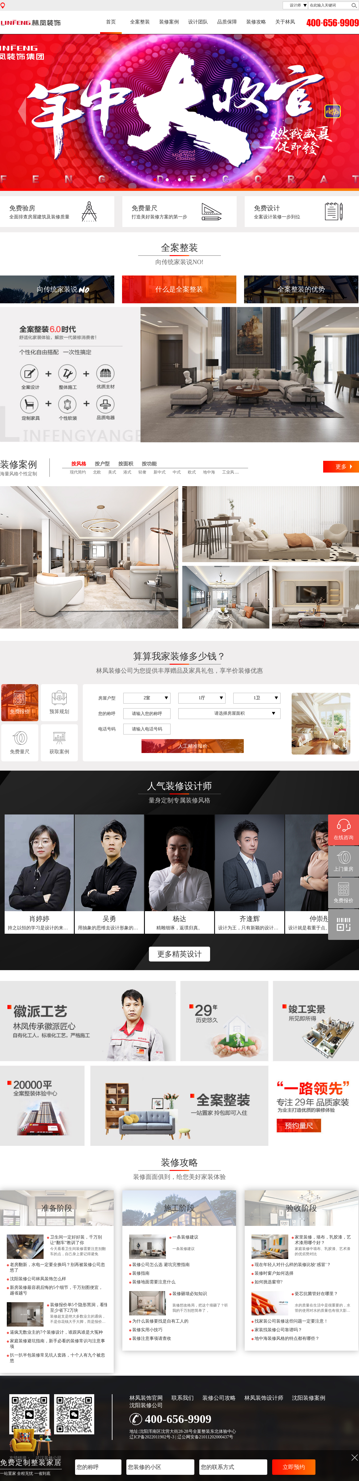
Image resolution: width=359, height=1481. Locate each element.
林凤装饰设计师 (263, 1398)
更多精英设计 (179, 954)
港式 (127, 472)
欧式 (192, 472)
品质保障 (227, 21)
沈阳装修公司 (146, 1405)
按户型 (102, 463)
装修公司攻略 (219, 1398)
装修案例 (169, 21)
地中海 (209, 472)
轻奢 (142, 472)
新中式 (160, 472)
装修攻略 (256, 21)
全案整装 (140, 21)
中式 (177, 472)
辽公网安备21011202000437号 (205, 1437)
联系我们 (182, 1398)
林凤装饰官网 (146, 1398)
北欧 (97, 472)
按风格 (78, 463)
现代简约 (78, 472)
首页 (111, 21)
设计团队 (198, 21)
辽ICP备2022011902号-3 (151, 1437)
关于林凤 (285, 21)
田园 (245, 472)
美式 (112, 472)
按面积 (125, 463)
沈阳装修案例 (308, 1398)
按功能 (149, 463)
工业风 (228, 472)
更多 (341, 467)
